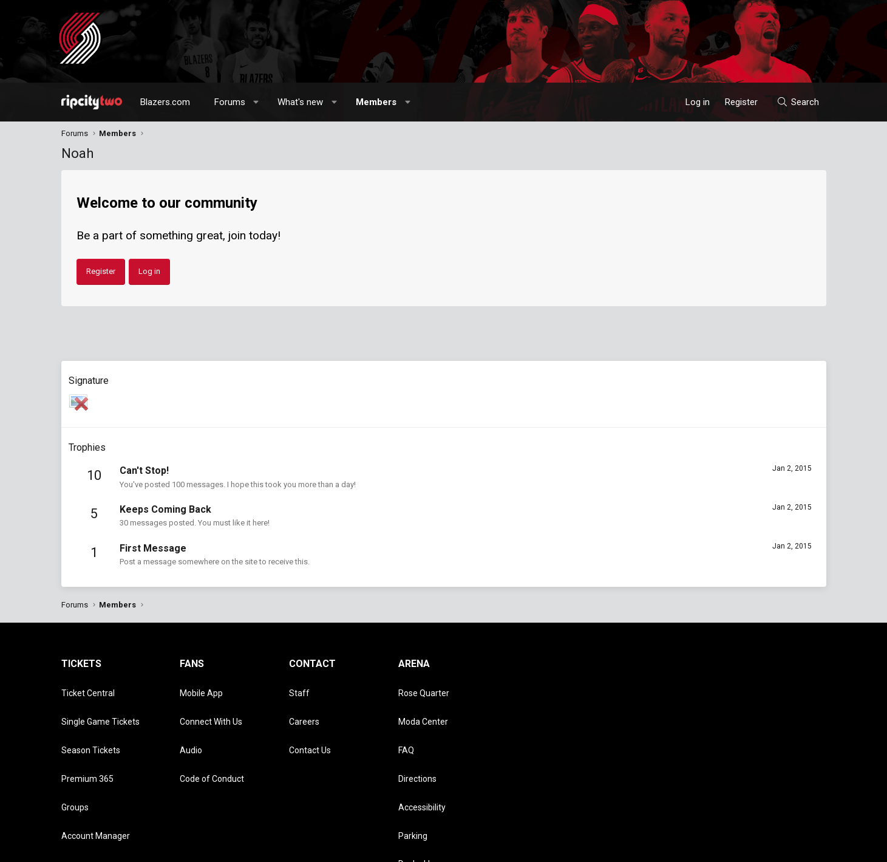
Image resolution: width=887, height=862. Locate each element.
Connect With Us (211, 705)
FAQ (406, 723)
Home (794, 847)
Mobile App (201, 688)
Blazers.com (165, 102)
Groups (75, 757)
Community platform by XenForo (161, 847)
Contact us (616, 847)
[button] (255, 102)
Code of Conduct (212, 740)
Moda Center (423, 705)
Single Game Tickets (100, 705)
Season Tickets (90, 723)
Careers (304, 705)
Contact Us (310, 723)
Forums (229, 102)
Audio (191, 723)
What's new (300, 102)
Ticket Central (88, 688)
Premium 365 (87, 740)
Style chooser (548, 847)
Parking (412, 775)
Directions (417, 740)
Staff (299, 688)
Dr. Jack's (415, 793)
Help (768, 847)
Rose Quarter (423, 688)
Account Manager (95, 775)
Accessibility (422, 757)
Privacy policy (729, 847)
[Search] (797, 102)
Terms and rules (671, 847)
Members (376, 102)
